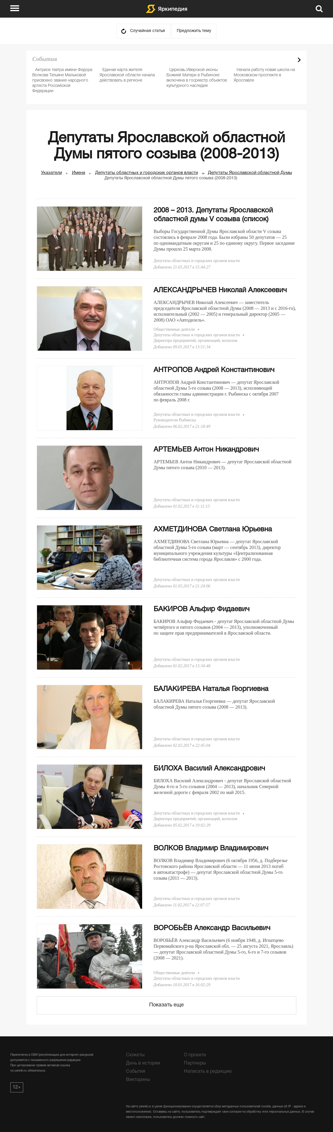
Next (299, 60)
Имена (78, 173)
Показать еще (166, 1005)
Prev (288, 60)
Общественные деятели (174, 329)
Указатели (51, 173)
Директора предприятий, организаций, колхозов (195, 340)
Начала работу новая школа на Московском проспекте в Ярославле (264, 75)
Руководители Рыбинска (175, 420)
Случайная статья (147, 31)
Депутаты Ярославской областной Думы (250, 173)
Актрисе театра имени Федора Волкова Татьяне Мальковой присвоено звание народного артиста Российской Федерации (62, 80)
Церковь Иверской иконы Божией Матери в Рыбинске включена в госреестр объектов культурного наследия (196, 78)
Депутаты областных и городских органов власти (146, 173)
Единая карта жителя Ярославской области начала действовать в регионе (127, 75)
